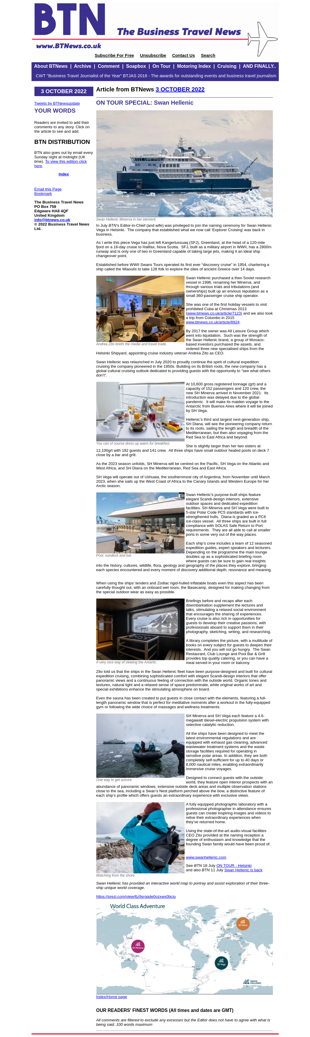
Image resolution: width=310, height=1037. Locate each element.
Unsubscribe (153, 55)
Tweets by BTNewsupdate (57, 103)
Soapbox (136, 66)
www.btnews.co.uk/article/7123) (214, 313)
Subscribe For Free (114, 55)
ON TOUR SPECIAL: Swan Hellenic (145, 102)
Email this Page (48, 189)
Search (208, 55)
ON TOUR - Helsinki (233, 865)
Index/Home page (111, 997)
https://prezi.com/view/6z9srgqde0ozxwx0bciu (136, 896)
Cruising (226, 66)
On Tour (161, 66)
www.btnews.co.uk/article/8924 (213, 322)
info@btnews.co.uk (52, 220)
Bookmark (43, 193)
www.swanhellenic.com (206, 857)
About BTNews (51, 66)
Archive (82, 66)
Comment (109, 66)
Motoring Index (194, 66)
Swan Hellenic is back (243, 870)
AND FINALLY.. (259, 66)
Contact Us (183, 55)
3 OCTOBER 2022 (180, 89)
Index (64, 174)
